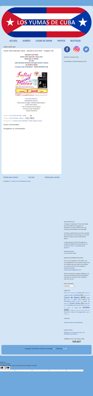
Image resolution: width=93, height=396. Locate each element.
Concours (86, 295)
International (67, 301)
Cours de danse (44, 40)
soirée (76, 307)
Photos (61, 40)
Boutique (75, 40)
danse (68, 299)
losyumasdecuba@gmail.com (72, 270)
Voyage (80, 312)
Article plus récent (10, 177)
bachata (72, 292)
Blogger (65, 348)
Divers (75, 299)
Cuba (88, 297)
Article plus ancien (52, 177)
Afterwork (66, 292)
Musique (66, 303)
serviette (69, 307)
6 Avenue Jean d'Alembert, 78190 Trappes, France (27, 121)
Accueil (13, 40)
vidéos (73, 312)
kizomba (78, 301)
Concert (77, 295)
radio (65, 305)
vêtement (66, 312)
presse (86, 303)
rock (84, 305)
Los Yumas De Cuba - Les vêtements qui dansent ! (76, 245)
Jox (54, 348)
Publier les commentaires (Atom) (21, 181)
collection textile (68, 295)
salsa (88, 305)
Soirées (26, 40)
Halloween (84, 299)
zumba (65, 314)
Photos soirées (75, 303)
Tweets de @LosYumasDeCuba (73, 322)
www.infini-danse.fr (31, 98)
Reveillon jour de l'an (74, 305)
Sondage (72, 310)
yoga (86, 312)
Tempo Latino (84, 310)
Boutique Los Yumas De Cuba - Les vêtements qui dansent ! (74, 333)
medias (85, 301)
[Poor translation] (7, 367)
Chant (86, 292)
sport (77, 310)
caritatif (79, 292)
